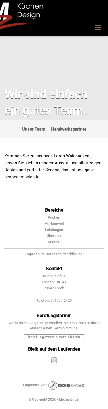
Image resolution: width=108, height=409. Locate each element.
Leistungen (54, 230)
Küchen (54, 217)
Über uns (54, 236)
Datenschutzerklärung (64, 254)
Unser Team (33, 129)
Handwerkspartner (68, 129)
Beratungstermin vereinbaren (54, 337)
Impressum (35, 254)
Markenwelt (54, 224)
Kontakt (54, 242)
